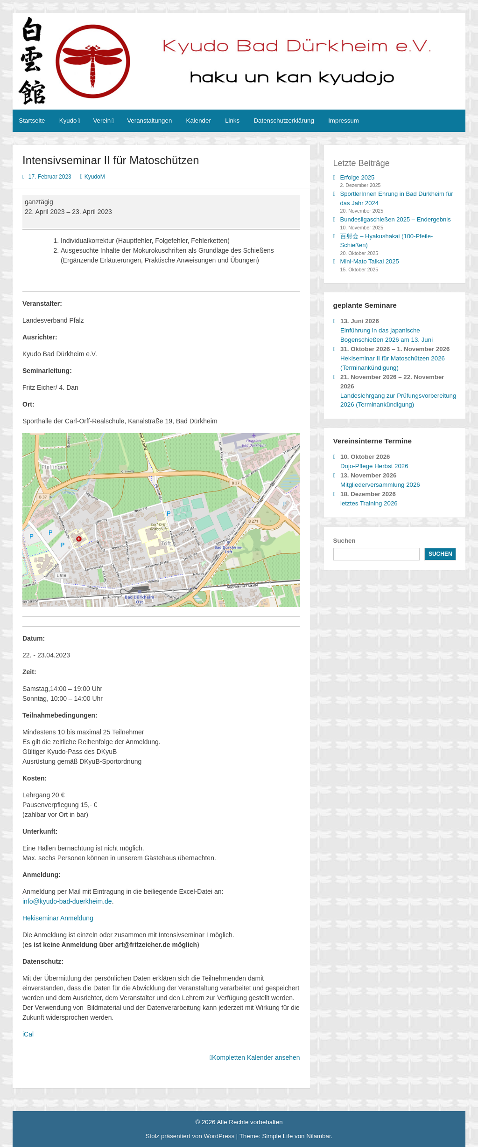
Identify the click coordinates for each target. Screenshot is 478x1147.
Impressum (343, 120)
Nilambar (318, 1136)
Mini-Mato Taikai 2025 (369, 261)
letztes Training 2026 (369, 503)
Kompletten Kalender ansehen (256, 1057)
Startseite (32, 120)
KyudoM (94, 176)
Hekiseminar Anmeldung (57, 918)
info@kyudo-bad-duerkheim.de (67, 901)
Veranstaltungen (149, 120)
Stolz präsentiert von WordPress (191, 1136)
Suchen (344, 540)
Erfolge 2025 (357, 177)
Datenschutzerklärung (283, 120)
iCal (28, 1034)
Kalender (198, 120)
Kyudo (68, 120)
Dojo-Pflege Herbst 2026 (374, 466)
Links (232, 120)
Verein (102, 120)
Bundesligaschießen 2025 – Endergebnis (395, 219)
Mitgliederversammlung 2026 (380, 484)
